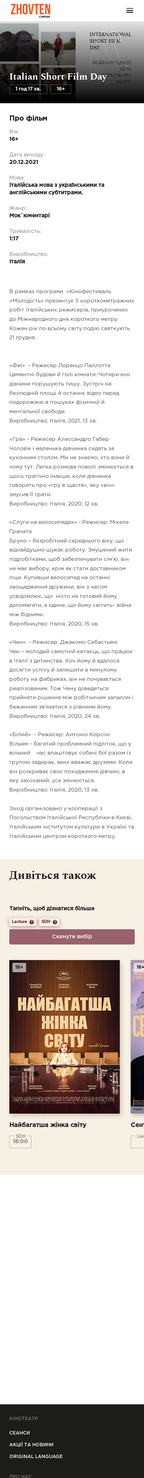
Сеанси (19, 1433)
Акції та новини (31, 1445)
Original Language (36, 1457)
